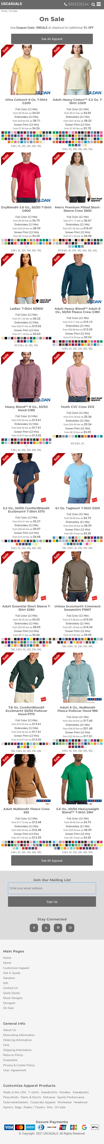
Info (5, 983)
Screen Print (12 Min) (26, 124)
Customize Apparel (16, 968)
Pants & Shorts (31, 1097)
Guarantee (10, 1060)
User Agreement (14, 1070)
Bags (18, 1107)
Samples (9, 978)
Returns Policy (13, 1055)
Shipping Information (17, 1050)
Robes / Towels (34, 1107)
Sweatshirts (49, 1092)
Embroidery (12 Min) (26, 117)
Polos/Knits (11, 1097)
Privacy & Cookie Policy (19, 1065)
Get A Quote (12, 973)
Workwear (64, 1102)
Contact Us (10, 988)
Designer (9, 1003)
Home (4, 11)
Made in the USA (14, 1092)
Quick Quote (11, 993)
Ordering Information (17, 1040)
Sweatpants (81, 1092)
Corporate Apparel (43, 1102)
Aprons (8, 1107)
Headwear (81, 1102)
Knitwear (49, 1097)
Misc (50, 1107)
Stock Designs (13, 998)
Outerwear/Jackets (15, 1102)
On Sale (8, 1008)
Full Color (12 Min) (26, 109)
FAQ (6, 1045)
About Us (9, 1030)
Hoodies (65, 1092)
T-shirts (33, 1092)
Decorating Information (19, 1035)
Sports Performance (70, 1097)
